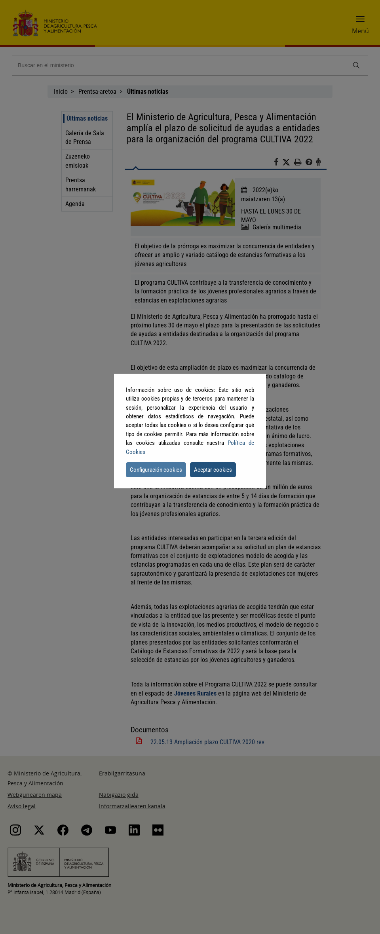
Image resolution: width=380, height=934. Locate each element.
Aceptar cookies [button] (213, 469)
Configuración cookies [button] (156, 469)
